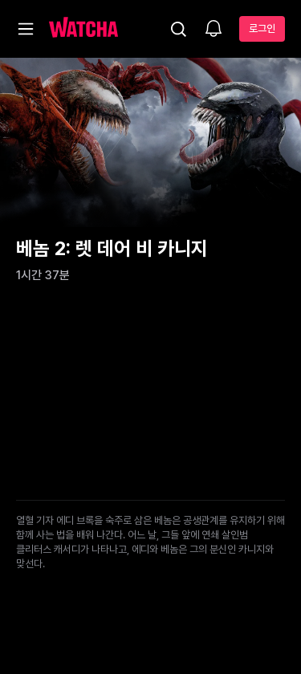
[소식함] (213, 29)
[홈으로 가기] (83, 29)
